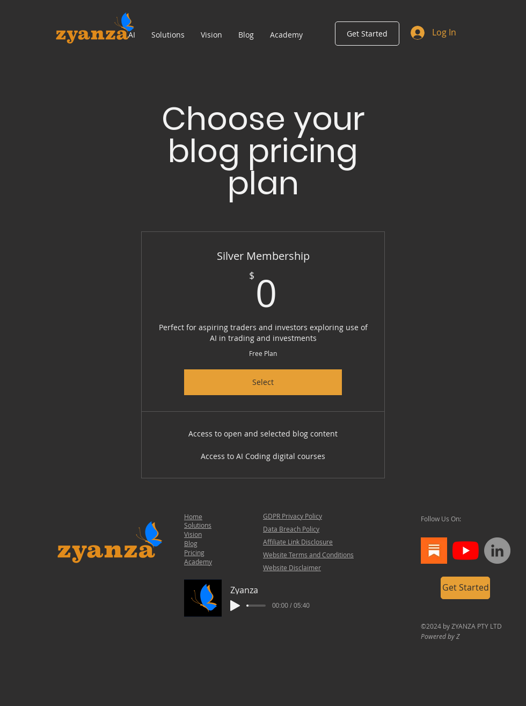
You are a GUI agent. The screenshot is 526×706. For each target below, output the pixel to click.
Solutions (197, 525)
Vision (193, 534)
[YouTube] (465, 550)
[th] (434, 550)
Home (193, 516)
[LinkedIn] (497, 550)
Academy (198, 561)
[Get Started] (367, 33)
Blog (191, 543)
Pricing (194, 552)
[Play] (235, 605)
